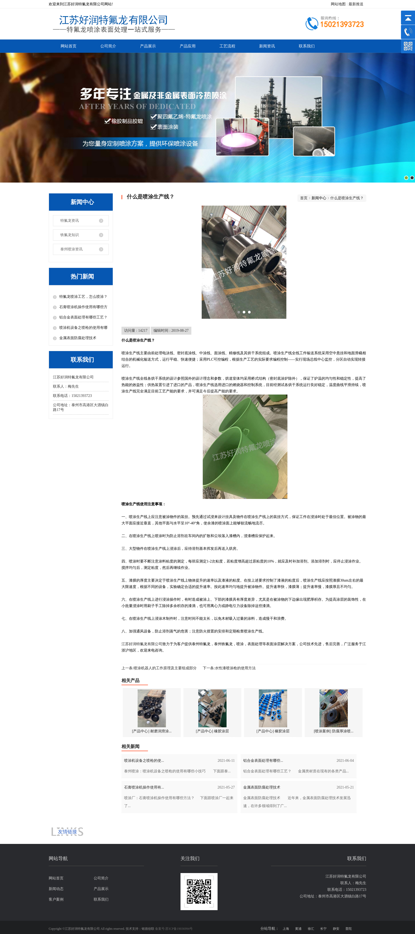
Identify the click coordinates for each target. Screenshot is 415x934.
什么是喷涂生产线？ (347, 198)
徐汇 (311, 929)
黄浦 (298, 929)
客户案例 (56, 899)
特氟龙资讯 (69, 221)
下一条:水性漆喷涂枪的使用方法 (229, 668)
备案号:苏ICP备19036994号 (174, 929)
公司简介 (108, 46)
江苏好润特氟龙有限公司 (141, 644)
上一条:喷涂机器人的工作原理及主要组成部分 (159, 668)
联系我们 (307, 46)
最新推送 (356, 4)
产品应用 (188, 46)
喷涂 (136, 340)
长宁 (323, 929)
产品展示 (148, 46)
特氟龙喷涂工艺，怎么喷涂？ (83, 297)
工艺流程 (227, 46)
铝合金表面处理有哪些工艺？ (83, 317)
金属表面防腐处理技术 (77, 338)
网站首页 (68, 46)
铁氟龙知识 (69, 235)
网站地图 (338, 4)
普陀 (348, 929)
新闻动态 (56, 889)
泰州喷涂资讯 (71, 249)
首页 (304, 198)
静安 (336, 929)
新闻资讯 (267, 46)
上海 (286, 929)
